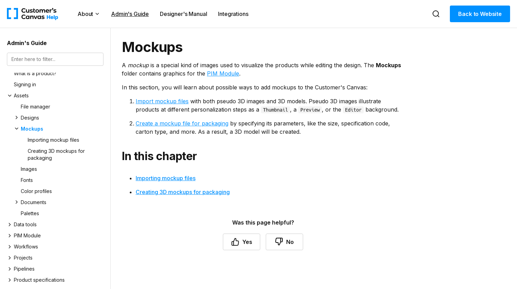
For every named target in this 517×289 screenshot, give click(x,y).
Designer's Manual (183, 13)
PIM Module (27, 235)
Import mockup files (162, 101)
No (284, 242)
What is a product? (35, 73)
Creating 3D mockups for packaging (56, 154)
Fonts (27, 180)
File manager (35, 107)
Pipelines (24, 269)
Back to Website (480, 13)
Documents (33, 202)
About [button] (89, 13)
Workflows (26, 246)
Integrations (233, 13)
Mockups (32, 129)
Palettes (30, 213)
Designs (30, 118)
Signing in (25, 84)
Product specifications (39, 280)
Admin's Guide (130, 13)
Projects (23, 258)
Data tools (25, 224)
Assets (21, 95)
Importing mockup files (53, 140)
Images (29, 169)
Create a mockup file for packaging (182, 123)
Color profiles (36, 191)
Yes (241, 242)
